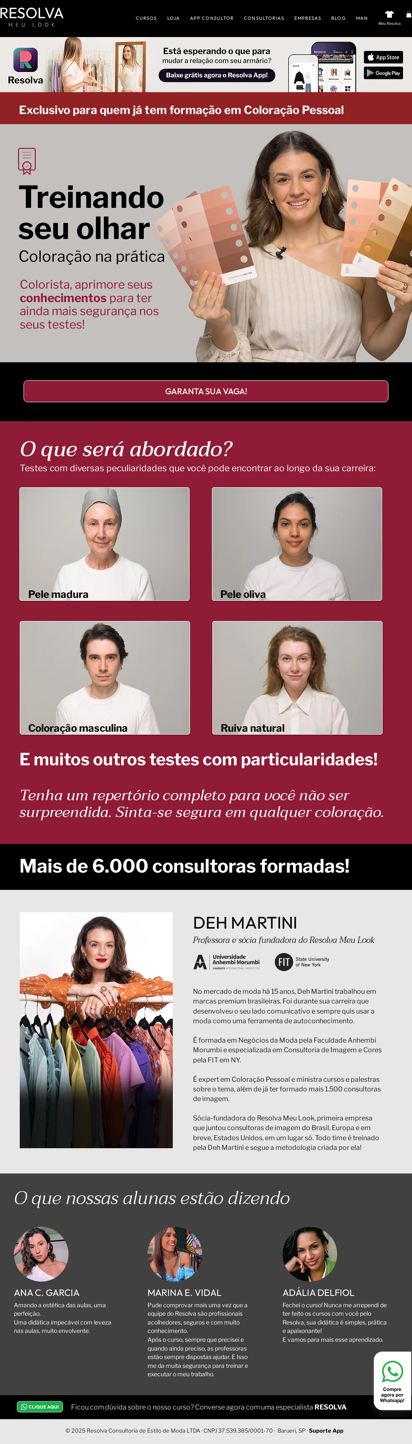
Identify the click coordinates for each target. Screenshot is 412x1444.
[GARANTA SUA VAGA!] (206, 391)
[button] (409, 14)
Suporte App (326, 1430)
